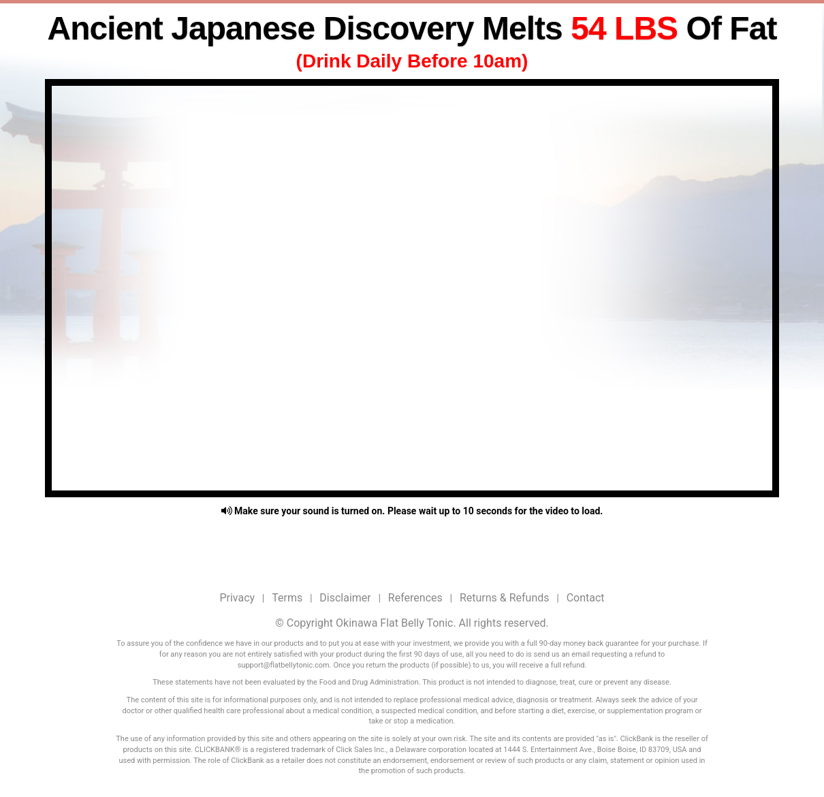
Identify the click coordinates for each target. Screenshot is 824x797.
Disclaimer (344, 597)
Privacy (237, 597)
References (415, 597)
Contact (586, 597)
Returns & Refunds (505, 597)
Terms (287, 597)
